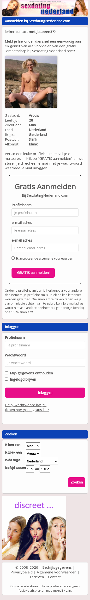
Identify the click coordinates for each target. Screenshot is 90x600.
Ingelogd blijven (22, 379)
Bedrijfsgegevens (57, 567)
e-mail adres (22, 222)
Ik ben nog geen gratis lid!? (27, 409)
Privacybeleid (22, 572)
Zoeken (77, 482)
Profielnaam (21, 204)
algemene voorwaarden (56, 258)
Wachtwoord (15, 355)
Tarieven (36, 576)
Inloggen (45, 392)
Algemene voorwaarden (56, 572)
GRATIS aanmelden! (33, 272)
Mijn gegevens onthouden (30, 373)
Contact (54, 576)
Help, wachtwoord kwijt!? (25, 404)
